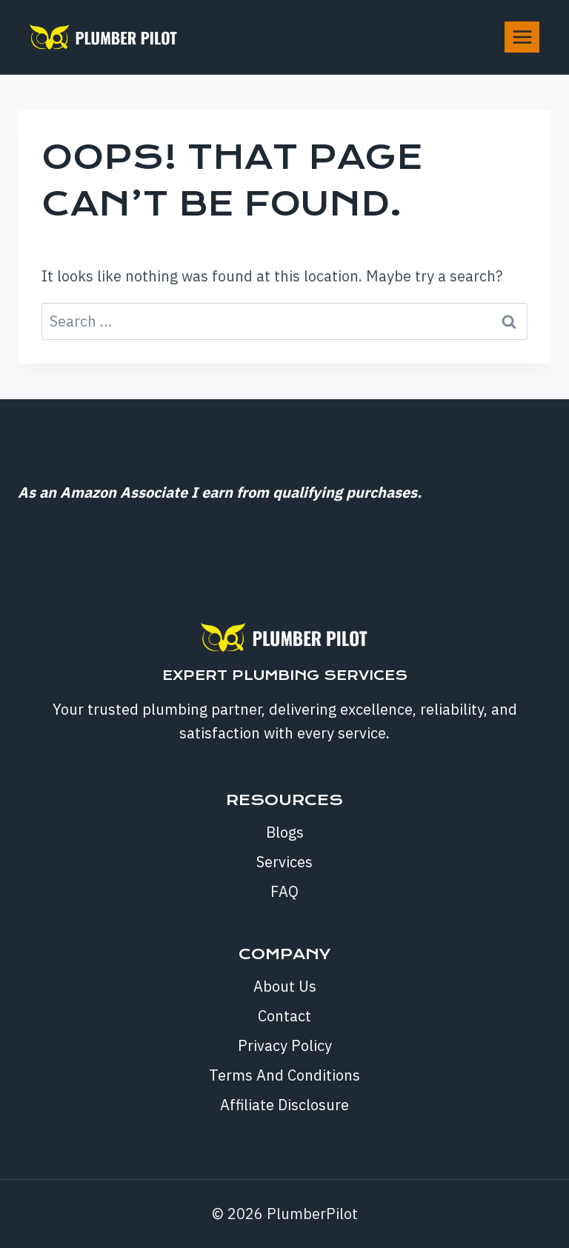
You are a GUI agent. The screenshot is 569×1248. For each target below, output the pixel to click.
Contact (284, 1016)
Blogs (285, 832)
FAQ (284, 891)
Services (284, 862)
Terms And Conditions (284, 1075)
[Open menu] (522, 36)
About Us (284, 986)
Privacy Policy (285, 1045)
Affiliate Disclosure (284, 1105)
